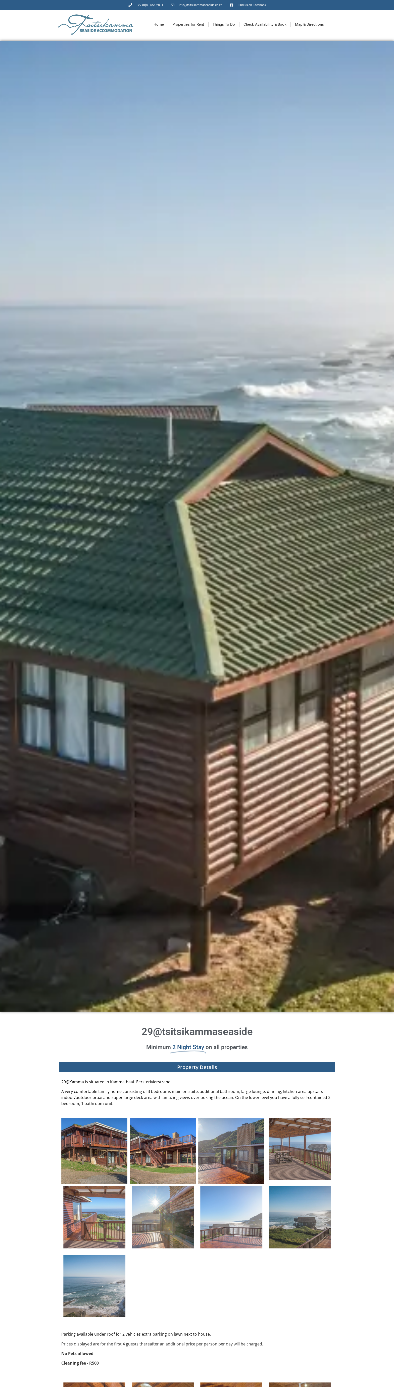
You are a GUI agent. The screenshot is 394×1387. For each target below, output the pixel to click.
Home (159, 24)
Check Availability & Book (264, 24)
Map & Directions (309, 24)
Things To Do (224, 24)
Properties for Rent (188, 24)
